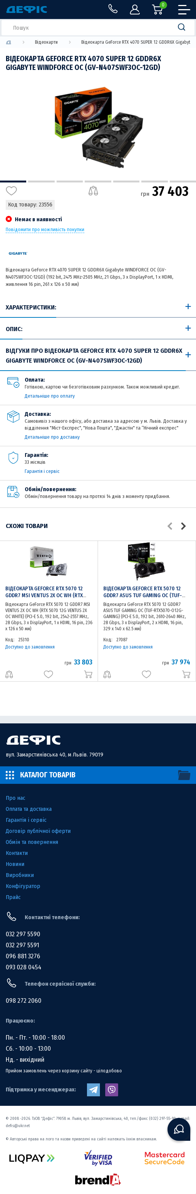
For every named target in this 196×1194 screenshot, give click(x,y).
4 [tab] (98, 181)
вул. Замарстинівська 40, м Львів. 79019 (54, 754)
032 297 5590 (23, 934)
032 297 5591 (22, 945)
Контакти (17, 853)
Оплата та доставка (29, 809)
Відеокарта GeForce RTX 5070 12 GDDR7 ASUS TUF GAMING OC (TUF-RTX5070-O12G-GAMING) (142, 595)
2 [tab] (41, 181)
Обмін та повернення (32, 842)
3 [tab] (70, 181)
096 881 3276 (23, 956)
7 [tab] (183, 181)
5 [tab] (126, 181)
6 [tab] (154, 181)
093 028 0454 (23, 967)
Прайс (13, 897)
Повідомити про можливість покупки (45, 229)
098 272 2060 (23, 1000)
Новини (15, 864)
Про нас (15, 797)
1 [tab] (13, 181)
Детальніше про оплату (50, 396)
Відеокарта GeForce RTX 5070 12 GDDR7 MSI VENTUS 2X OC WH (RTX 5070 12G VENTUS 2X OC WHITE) (44, 595)
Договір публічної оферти (38, 831)
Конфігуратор (23, 886)
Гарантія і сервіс (42, 471)
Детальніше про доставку (52, 437)
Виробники (20, 875)
